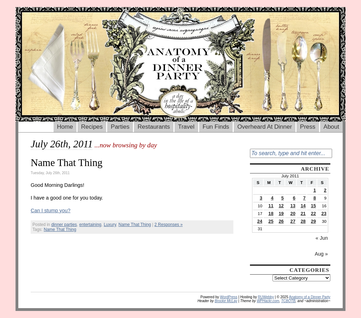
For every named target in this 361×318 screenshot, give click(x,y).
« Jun (322, 238)
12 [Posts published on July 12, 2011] (281, 205)
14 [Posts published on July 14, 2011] (303, 205)
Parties (120, 126)
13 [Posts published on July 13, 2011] (292, 205)
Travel (186, 126)
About (331, 126)
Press (307, 126)
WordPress (228, 297)
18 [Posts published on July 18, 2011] (270, 213)
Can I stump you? (51, 210)
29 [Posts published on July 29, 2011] (313, 221)
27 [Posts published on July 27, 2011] (292, 221)
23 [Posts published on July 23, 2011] (324, 213)
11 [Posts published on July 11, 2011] (270, 205)
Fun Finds (216, 126)
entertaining (90, 224)
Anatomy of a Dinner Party (309, 297)
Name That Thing (67, 162)
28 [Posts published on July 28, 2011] (303, 221)
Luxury (110, 224)
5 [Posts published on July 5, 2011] (282, 198)
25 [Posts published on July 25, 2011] (270, 221)
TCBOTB (288, 301)
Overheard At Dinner (264, 126)
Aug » (321, 254)
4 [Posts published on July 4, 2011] (272, 198)
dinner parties (64, 224)
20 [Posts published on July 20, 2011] (292, 213)
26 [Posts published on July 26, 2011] (281, 221)
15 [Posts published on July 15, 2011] (313, 205)
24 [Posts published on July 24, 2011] (259, 221)
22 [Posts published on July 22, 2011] (313, 213)
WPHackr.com (268, 301)
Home (65, 126)
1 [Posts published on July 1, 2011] (314, 190)
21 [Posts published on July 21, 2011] (303, 213)
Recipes (92, 126)
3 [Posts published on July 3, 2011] (261, 198)
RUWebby (266, 297)
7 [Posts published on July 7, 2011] (304, 198)
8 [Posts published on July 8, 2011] (314, 198)
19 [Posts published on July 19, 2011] (281, 213)
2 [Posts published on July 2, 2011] (325, 190)
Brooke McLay (226, 301)
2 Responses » (168, 224)
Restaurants (153, 126)
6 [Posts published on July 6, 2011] (294, 198)
